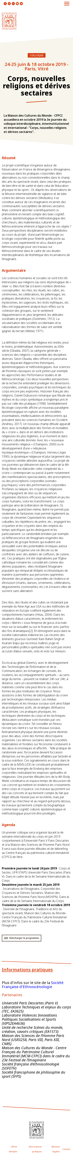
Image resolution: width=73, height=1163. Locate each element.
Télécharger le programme (24, 938)
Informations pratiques (35, 1149)
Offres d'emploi (13, 1149)
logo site (9, 21)
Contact (66, 1149)
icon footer (36, 1130)
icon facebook (5, 3)
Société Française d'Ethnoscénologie (32, 984)
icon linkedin (13, 3)
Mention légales (56, 1149)
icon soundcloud (21, 3)
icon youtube (17, 3)
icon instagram (9, 3)
